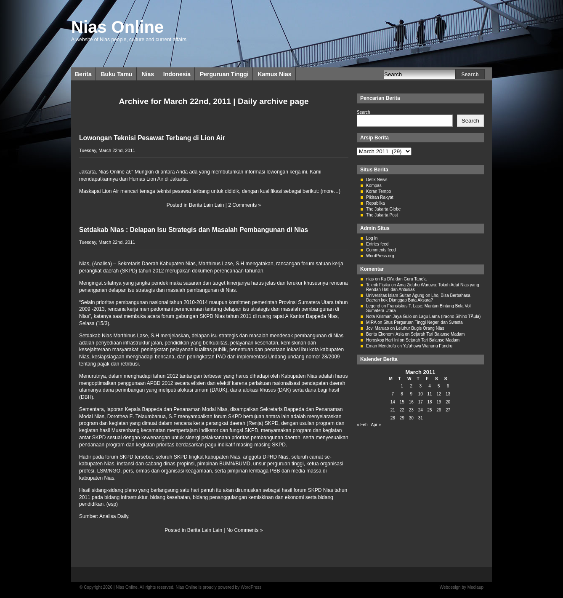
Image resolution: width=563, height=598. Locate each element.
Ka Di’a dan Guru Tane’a (404, 279)
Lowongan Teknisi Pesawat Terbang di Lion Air (152, 137)
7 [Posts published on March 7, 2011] (393, 394)
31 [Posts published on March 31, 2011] (420, 418)
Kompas (374, 185)
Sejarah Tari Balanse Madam (438, 334)
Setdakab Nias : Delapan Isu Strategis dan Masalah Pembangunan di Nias (193, 229)
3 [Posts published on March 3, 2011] (420, 386)
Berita (83, 74)
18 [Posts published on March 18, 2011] (429, 402)
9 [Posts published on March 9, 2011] (411, 394)
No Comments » (244, 530)
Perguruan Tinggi (224, 74)
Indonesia (177, 74)
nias (370, 279)
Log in (371, 238)
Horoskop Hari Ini (382, 340)
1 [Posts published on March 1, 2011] (402, 386)
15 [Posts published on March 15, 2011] (402, 402)
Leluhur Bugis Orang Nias (420, 328)
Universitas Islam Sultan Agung (395, 295)
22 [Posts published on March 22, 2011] (402, 410)
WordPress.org (380, 256)
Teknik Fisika (378, 285)
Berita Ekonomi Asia (385, 334)
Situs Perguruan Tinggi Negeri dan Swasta (422, 322)
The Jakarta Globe (383, 209)
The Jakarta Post (382, 215)
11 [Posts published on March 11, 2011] (429, 394)
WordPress (251, 587)
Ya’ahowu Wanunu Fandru (427, 346)
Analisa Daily (113, 516)
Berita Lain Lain (206, 205)
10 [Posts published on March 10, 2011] (420, 394)
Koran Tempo (378, 191)
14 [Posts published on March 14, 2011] (392, 402)
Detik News (377, 179)
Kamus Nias (274, 74)
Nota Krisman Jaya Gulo (389, 316)
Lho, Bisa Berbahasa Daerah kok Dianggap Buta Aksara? (418, 297)
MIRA (371, 322)
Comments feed (381, 250)
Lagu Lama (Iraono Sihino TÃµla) (450, 316)
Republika (375, 203)
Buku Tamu (116, 74)
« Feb (362, 424)
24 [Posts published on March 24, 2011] (420, 410)
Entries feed (377, 244)
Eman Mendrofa (381, 346)
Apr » (376, 424)
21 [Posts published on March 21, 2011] (392, 410)
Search (363, 112)
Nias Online (117, 27)
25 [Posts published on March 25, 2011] (429, 410)
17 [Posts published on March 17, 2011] (420, 402)
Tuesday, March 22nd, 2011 (107, 150)
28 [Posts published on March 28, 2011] (392, 418)
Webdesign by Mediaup (461, 587)
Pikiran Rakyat (379, 197)
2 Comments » (244, 205)
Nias (147, 74)
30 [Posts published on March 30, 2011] (411, 418)
